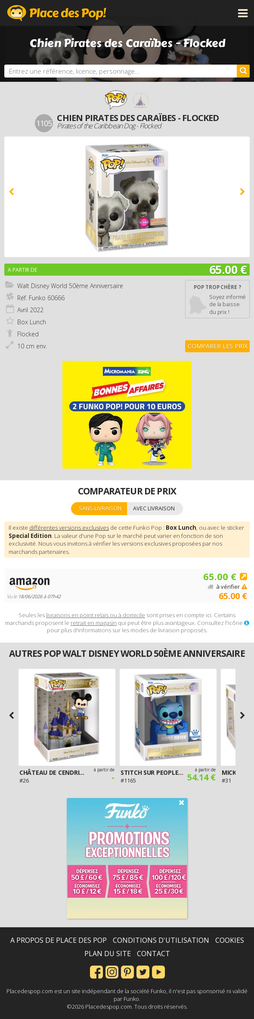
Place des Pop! (56, 13)
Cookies (229, 940)
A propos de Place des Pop (58, 940)
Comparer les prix (218, 346)
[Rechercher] (243, 71)
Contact (153, 953)
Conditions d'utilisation (161, 940)
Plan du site (107, 953)
